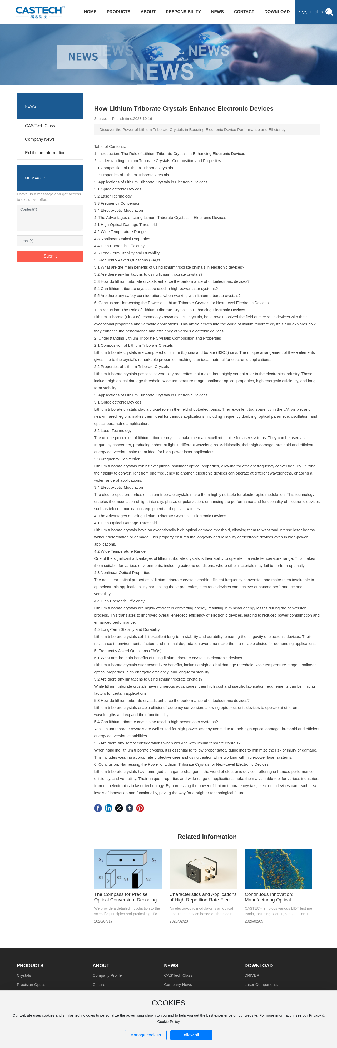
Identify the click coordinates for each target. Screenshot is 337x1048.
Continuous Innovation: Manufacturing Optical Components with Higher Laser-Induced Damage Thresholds (278, 903)
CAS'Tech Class (40, 126)
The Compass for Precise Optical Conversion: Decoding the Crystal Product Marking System (125, 903)
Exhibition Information (45, 152)
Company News (40, 139)
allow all (191, 1035)
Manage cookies (145, 1035)
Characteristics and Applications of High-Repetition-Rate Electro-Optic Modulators (203, 900)
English (316, 11)
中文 (303, 11)
